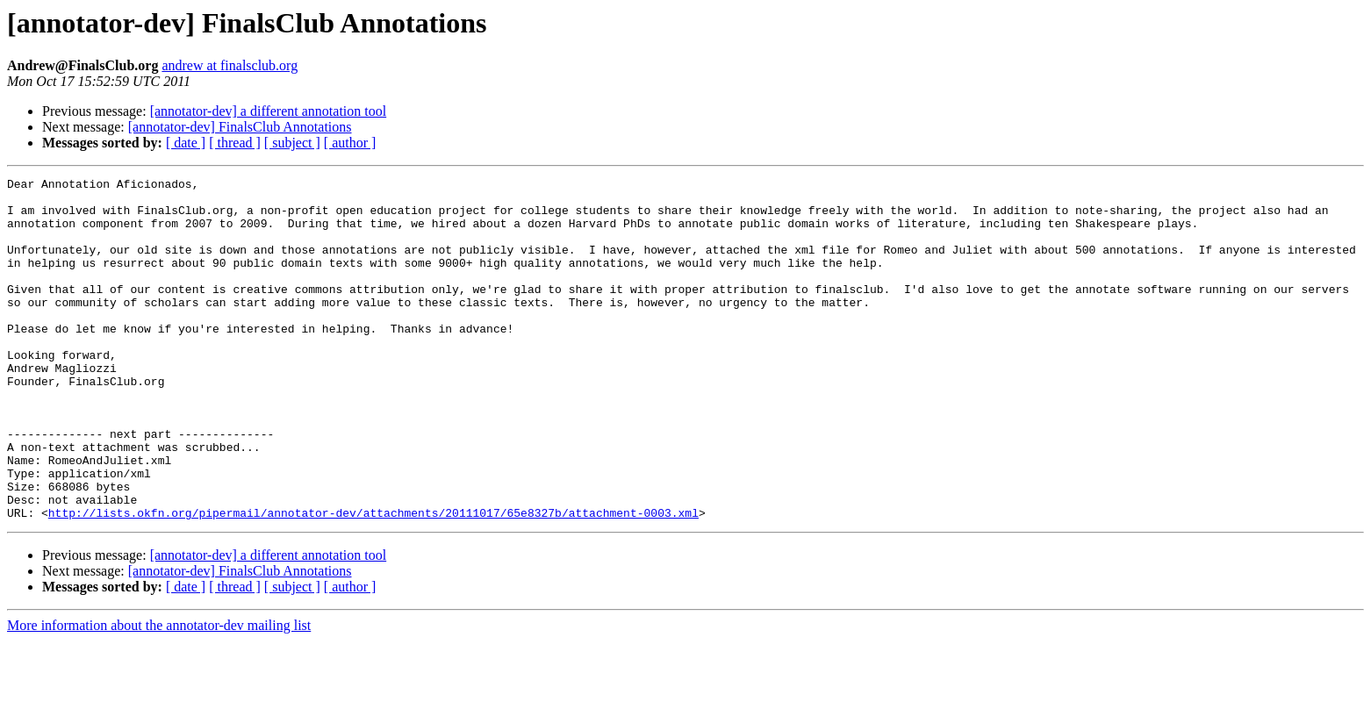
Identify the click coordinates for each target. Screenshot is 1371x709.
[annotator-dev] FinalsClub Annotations (240, 126)
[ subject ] (292, 142)
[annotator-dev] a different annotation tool (268, 111)
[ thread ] (235, 142)
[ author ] (350, 142)
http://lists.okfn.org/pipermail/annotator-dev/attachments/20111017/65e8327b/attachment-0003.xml (373, 581)
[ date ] (185, 142)
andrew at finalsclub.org (230, 65)
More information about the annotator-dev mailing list (159, 693)
